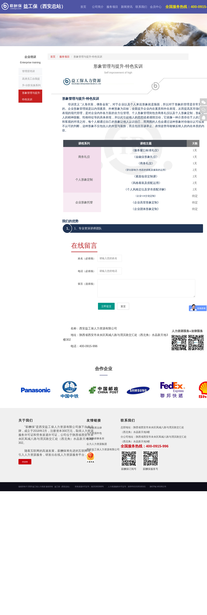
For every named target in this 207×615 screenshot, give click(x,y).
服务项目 (112, 6)
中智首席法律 (94, 427)
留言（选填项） (87, 283)
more (25, 461)
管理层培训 (28, 71)
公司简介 (98, 6)
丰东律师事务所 (95, 438)
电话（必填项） (87, 271)
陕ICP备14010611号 (158, 487)
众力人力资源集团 (97, 444)
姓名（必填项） (87, 258)
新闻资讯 (127, 6)
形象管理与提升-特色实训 (31, 96)
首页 (83, 6)
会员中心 (156, 6)
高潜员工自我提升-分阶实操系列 (31, 82)
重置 (123, 306)
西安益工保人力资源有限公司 (103, 449)
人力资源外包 (94, 433)
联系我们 (141, 6)
